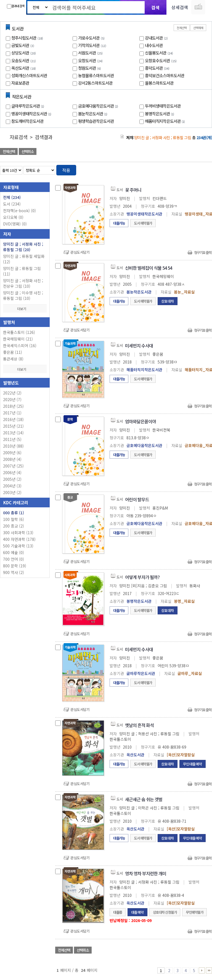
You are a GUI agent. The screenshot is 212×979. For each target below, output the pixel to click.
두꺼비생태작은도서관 (163, 106)
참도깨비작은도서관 (27, 121)
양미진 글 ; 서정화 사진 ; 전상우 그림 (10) (23, 283)
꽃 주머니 (133, 189)
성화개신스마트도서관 (29, 75)
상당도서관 (20, 53)
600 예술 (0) (13, 552)
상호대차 (167, 301)
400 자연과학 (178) (19, 539)
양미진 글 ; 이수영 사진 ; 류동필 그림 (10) (23, 295)
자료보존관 (20, 83)
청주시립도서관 (23, 38)
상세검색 (179, 7)
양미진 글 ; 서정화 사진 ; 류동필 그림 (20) (23, 246)
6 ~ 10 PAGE (202, 970)
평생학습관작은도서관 (96, 121)
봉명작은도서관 (160, 113)
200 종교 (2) (13, 526)
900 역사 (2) (13, 572)
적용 (66, 170)
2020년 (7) (12, 399)
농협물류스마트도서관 (96, 75)
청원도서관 (87, 68)
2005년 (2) (12, 479)
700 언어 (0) (13, 559)
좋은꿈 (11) (12, 352)
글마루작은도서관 (28, 106)
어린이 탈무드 (137, 499)
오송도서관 (20, 60)
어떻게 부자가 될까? (142, 577)
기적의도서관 (89, 45)
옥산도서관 (20, 68)
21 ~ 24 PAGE (209, 970)
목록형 (204, 169)
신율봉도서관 (155, 53)
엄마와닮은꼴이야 (140, 421)
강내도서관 (154, 38)
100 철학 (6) (13, 519)
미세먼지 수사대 (139, 345)
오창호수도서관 (157, 60)
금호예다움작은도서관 (98, 106)
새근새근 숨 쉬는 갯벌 (143, 799)
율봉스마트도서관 (159, 83)
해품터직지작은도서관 (165, 121)
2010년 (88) (13, 446)
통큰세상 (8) (13, 359)
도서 (12, 204)
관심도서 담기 (113, 152)
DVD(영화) (15, 224)
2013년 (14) (13, 432)
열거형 (196, 169)
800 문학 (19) (14, 565)
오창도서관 (87, 60)
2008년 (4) (12, 459)
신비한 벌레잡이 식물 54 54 (148, 267)
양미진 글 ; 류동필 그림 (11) (22, 271)
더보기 (25, 308)
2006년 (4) (12, 472)
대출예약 (137, 912)
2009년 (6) (12, 452)
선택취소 (28, 151)
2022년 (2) (12, 393)
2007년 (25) (13, 466)
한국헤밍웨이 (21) (18, 339)
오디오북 (13, 217)
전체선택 (182, 27)
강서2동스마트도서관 (95, 83)
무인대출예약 (192, 764)
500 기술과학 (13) (18, 546)
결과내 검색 (15, 6)
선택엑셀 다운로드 (192, 152)
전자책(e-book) (19, 210)
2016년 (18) (13, 419)
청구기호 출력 (202, 252)
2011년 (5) (12, 439)
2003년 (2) (12, 492)
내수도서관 (154, 45)
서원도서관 (87, 53)
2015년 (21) (13, 426)
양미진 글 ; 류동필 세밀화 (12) (23, 258)
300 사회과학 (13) (18, 532)
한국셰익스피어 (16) (19, 345)
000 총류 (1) (13, 512)
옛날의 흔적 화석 (139, 725)
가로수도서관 (89, 38)
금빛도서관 (20, 45)
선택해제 (198, 27)
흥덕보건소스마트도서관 (164, 75)
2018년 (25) (13, 406)
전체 (12, 197)
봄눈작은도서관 (93, 113)
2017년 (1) (12, 413)
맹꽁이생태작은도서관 (31, 113)
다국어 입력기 (198, 7)
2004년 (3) (12, 486)
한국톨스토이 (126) (19, 332)
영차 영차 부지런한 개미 (145, 873)
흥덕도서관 (154, 68)
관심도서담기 (79, 252)
